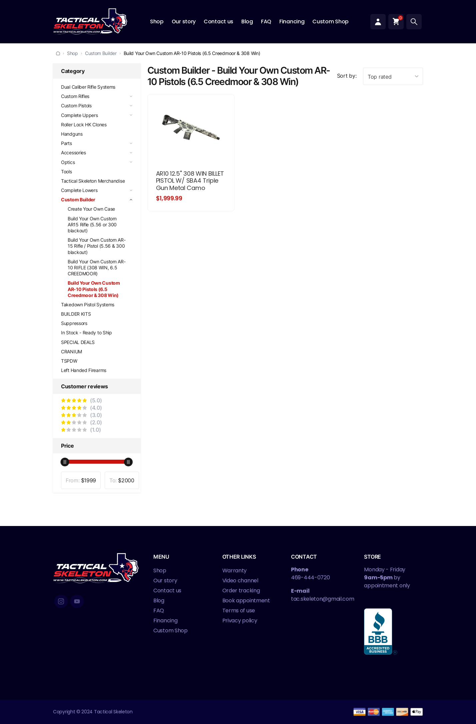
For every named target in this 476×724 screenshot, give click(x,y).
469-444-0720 (310, 577)
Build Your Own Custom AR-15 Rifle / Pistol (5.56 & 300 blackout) (97, 246)
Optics (68, 162)
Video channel (240, 580)
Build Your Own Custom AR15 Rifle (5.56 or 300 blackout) (92, 224)
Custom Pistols (76, 105)
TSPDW (69, 361)
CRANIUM (71, 351)
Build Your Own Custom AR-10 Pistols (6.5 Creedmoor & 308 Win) (94, 289)
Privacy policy (239, 620)
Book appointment (246, 600)
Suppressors (74, 323)
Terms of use (238, 610)
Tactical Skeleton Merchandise (93, 181)
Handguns (72, 134)
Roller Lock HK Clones (84, 124)
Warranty (234, 570)
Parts (66, 143)
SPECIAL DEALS (78, 342)
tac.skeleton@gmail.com (322, 599)
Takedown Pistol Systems (87, 304)
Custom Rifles (75, 96)
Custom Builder (101, 53)
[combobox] (393, 76)
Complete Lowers (79, 190)
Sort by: (347, 75)
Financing (291, 21)
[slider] (65, 462)
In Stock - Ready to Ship (86, 332)
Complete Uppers (79, 115)
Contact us (218, 21)
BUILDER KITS (76, 314)
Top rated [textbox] (379, 76)
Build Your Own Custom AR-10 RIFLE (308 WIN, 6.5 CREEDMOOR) (97, 267)
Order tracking (241, 590)
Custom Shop (330, 21)
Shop (157, 21)
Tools (66, 171)
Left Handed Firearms (83, 370)
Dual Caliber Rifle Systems (88, 87)
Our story (184, 21)
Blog (247, 21)
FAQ (266, 21)
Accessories (73, 152)
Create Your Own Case (91, 209)
